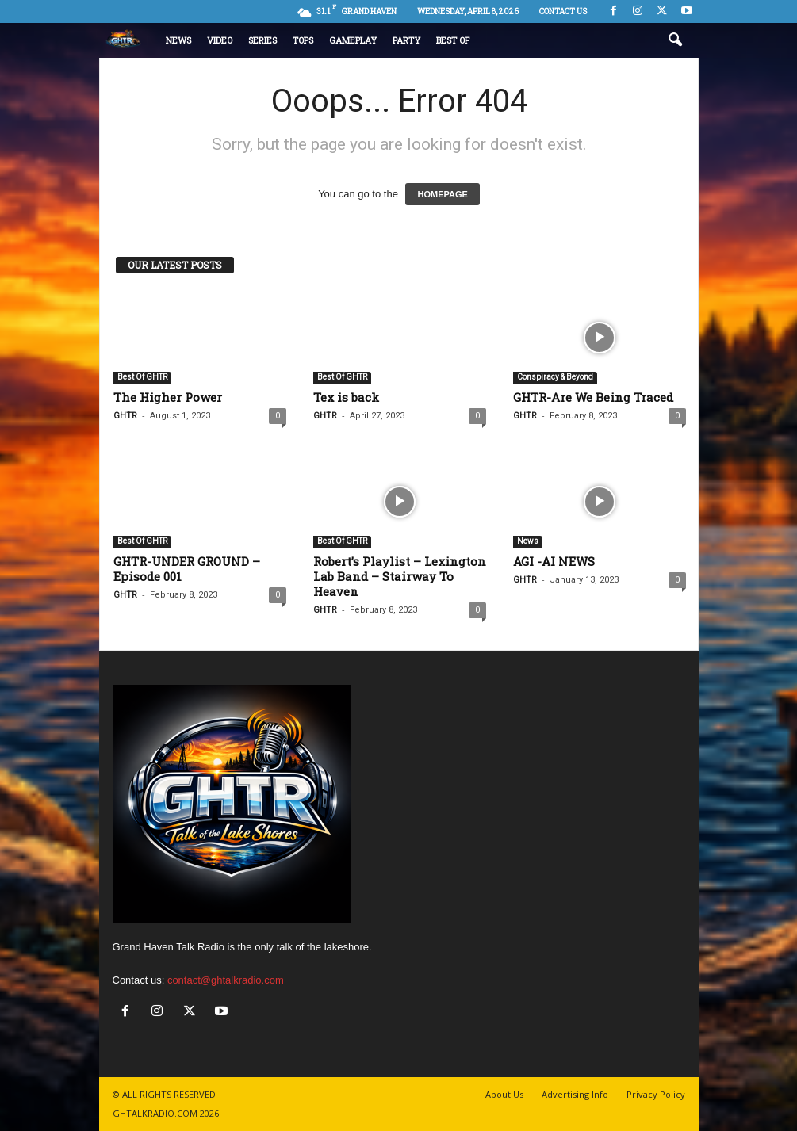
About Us (504, 1094)
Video (219, 40)
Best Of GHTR (142, 377)
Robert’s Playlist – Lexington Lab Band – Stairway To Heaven (399, 576)
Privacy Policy (655, 1094)
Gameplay (353, 40)
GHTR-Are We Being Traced (593, 397)
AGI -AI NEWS (554, 561)
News (178, 40)
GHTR (125, 416)
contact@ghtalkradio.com (225, 980)
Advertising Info (575, 1094)
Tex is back (346, 397)
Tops (303, 40)
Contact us (563, 11)
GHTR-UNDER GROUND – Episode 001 (186, 568)
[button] (674, 40)
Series (262, 40)
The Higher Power (167, 397)
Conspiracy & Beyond (555, 377)
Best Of (452, 40)
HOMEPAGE (442, 194)
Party (406, 40)
